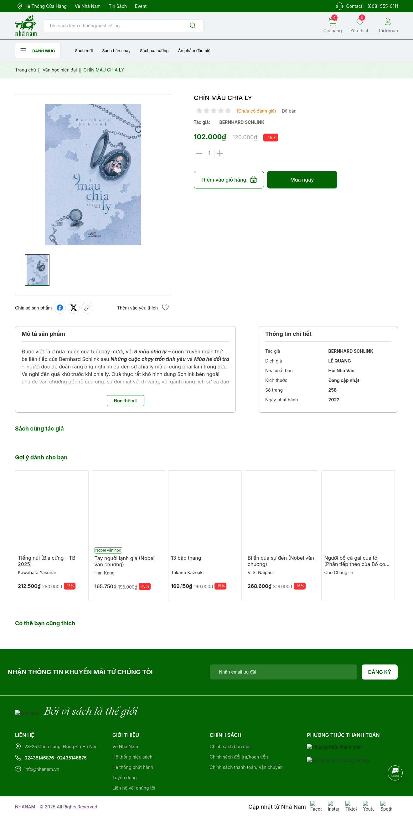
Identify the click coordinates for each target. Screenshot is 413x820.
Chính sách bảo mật (230, 746)
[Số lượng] (209, 153)
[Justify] (193, 26)
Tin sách (118, 6)
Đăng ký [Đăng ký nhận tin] (379, 672)
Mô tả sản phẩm (43, 334)
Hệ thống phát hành (132, 767)
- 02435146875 (70, 757)
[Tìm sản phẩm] (123, 25)
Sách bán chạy (116, 50)
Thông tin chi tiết (288, 334)
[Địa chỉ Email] (284, 672)
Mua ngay (302, 180)
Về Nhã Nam (88, 6)
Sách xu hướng (154, 50)
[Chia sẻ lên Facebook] (60, 308)
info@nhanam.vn (41, 769)
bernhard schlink (242, 122)
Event (141, 6)
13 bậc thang (186, 558)
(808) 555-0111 (382, 6)
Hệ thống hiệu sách (132, 756)
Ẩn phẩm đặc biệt (195, 50)
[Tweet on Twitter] (74, 308)
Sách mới (84, 50)
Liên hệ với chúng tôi (133, 788)
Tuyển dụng (124, 777)
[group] (93, 174)
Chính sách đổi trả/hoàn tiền (239, 756)
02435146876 (39, 757)
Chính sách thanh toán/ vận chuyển (246, 767)
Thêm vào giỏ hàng (228, 179)
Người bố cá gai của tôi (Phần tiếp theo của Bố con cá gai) (356, 564)
